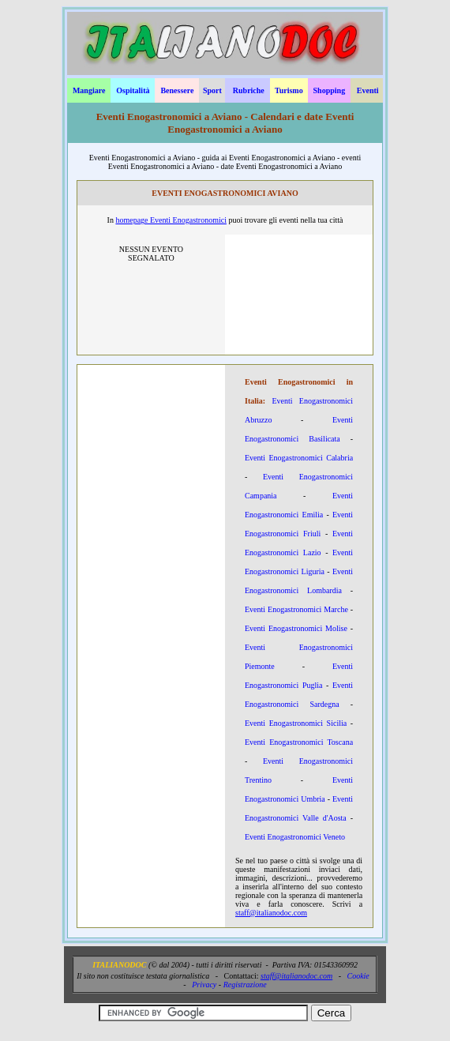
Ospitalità (132, 90)
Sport (212, 90)
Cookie (358, 975)
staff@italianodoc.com (271, 912)
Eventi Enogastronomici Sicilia (296, 723)
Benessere (176, 90)
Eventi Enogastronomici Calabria (299, 457)
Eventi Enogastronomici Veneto (295, 836)
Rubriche (248, 90)
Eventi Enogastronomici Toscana (299, 742)
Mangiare (89, 90)
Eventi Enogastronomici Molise (296, 628)
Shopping (329, 90)
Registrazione (245, 984)
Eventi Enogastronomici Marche (296, 609)
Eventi (368, 90)
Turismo (289, 90)
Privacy (204, 984)
